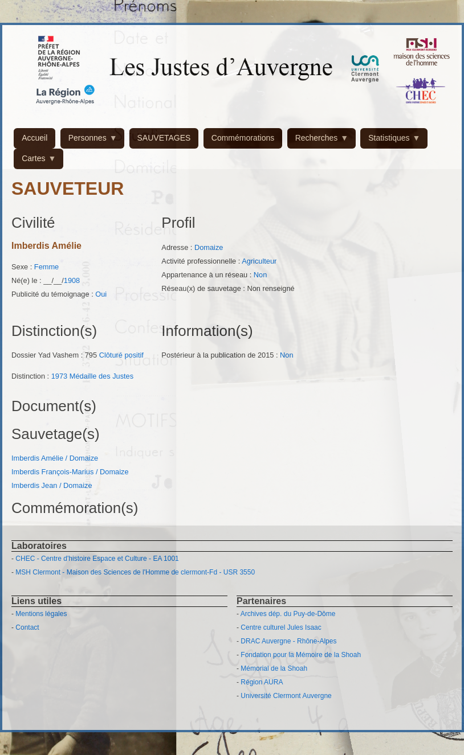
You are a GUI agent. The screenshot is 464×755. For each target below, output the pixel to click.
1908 (72, 280)
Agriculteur (259, 261)
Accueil (34, 137)
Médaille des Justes (101, 376)
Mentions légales (41, 614)
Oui (101, 294)
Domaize (208, 247)
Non (260, 274)
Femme (46, 266)
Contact (27, 627)
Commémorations (242, 137)
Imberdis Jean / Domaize (51, 485)
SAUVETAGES (164, 137)
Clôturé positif (121, 355)
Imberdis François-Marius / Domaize (70, 471)
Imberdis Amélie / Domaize (54, 458)
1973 (59, 376)
